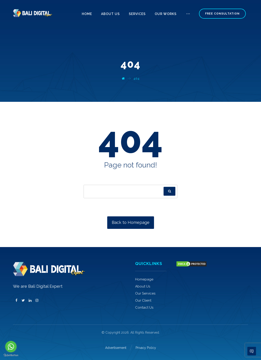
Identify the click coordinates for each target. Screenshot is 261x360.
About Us (142, 286)
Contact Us (144, 307)
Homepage (144, 279)
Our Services (145, 293)
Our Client (143, 300)
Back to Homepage (130, 222)
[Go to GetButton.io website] (11, 355)
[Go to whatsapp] (11, 346)
